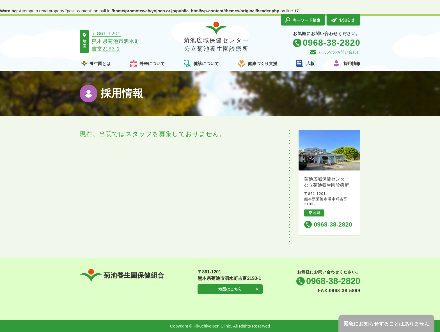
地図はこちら (230, 289)
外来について (152, 63)
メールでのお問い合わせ (338, 52)
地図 (314, 213)
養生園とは (100, 63)
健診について (206, 63)
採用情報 (351, 63)
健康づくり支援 (262, 63)
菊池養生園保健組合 (122, 275)
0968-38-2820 (333, 224)
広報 (310, 63)
